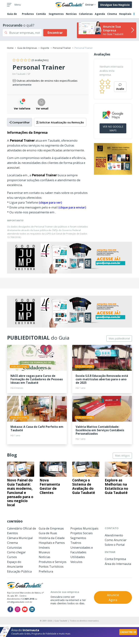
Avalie (120, 87)
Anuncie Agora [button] (113, 597)
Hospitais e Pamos (52, 543)
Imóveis (44, 547)
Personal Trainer (62, 48)
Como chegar (16, 552)
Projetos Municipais (84, 528)
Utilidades (77, 557)
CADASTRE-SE (128, 632)
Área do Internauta (118, 564)
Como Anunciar (116, 540)
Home (10, 48)
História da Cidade (52, 538)
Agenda (100, 14)
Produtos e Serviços (52, 562)
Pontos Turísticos (51, 566)
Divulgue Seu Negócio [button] (115, 5)
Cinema (112, 14)
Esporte (45, 48)
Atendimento (114, 535)
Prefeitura (46, 571)
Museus (44, 552)
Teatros (75, 543)
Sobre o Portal (115, 545)
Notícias (71, 14)
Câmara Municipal (20, 538)
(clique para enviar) (72, 207)
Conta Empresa (115, 559)
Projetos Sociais (81, 533)
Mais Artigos (122, 455)
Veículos (76, 562)
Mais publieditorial (119, 338)
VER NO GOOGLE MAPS (113, 128)
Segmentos (56, 14)
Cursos (12, 557)
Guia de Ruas (48, 533)
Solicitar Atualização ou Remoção (60, 122)
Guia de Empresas (27, 48)
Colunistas (86, 14)
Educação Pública (19, 571)
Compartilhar (19, 122)
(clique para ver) (50, 202)
